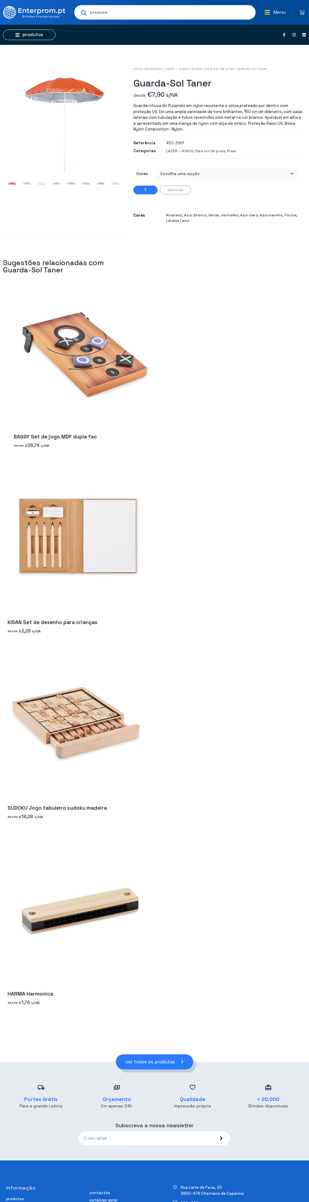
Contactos (99, 1192)
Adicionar (175, 190)
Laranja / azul (177, 220)
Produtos (154, 68)
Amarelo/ (174, 215)
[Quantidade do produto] (145, 190)
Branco (200, 215)
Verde (214, 215)
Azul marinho (271, 215)
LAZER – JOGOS (177, 68)
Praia (196, 68)
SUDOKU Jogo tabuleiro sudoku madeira (57, 808)
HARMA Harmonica (30, 993)
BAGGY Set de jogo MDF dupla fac (55, 436)
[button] (275, 12)
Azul (188, 215)
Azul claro (249, 215)
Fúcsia (290, 215)
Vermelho (229, 215)
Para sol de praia (219, 68)
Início (138, 68)
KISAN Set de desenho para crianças (52, 622)
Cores (142, 173)
